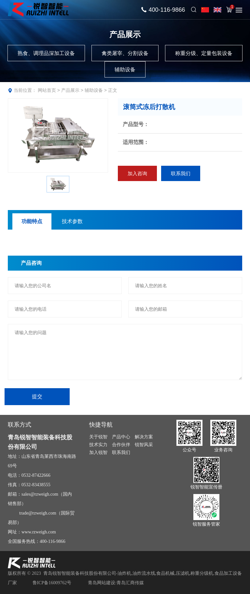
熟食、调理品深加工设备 (46, 53)
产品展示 (70, 90)
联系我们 (182, 174)
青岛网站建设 (101, 582)
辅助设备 (125, 69)
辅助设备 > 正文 (101, 90)
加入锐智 (98, 452)
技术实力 (98, 444)
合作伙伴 (121, 444)
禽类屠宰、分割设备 (125, 53)
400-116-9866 (166, 10)
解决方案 (144, 436)
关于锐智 (98, 436)
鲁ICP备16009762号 (52, 582)
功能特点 (31, 221)
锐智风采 (144, 444)
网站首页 (47, 90)
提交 (37, 396)
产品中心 (121, 436)
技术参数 (72, 221)
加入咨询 (138, 174)
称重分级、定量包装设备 (203, 53)
